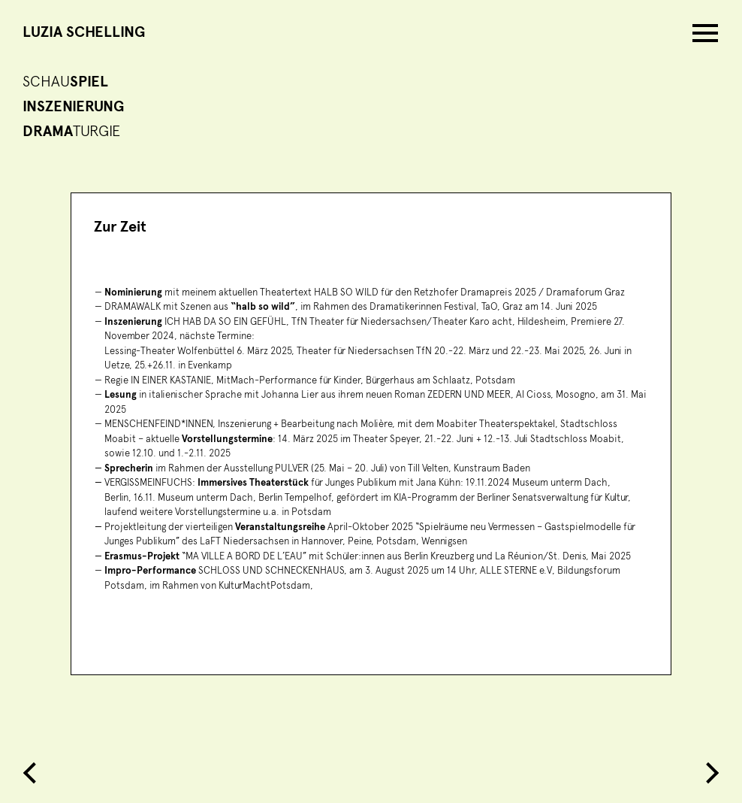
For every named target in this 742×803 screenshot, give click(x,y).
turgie (71, 131)
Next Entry (708, 772)
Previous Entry (33, 772)
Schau (65, 81)
